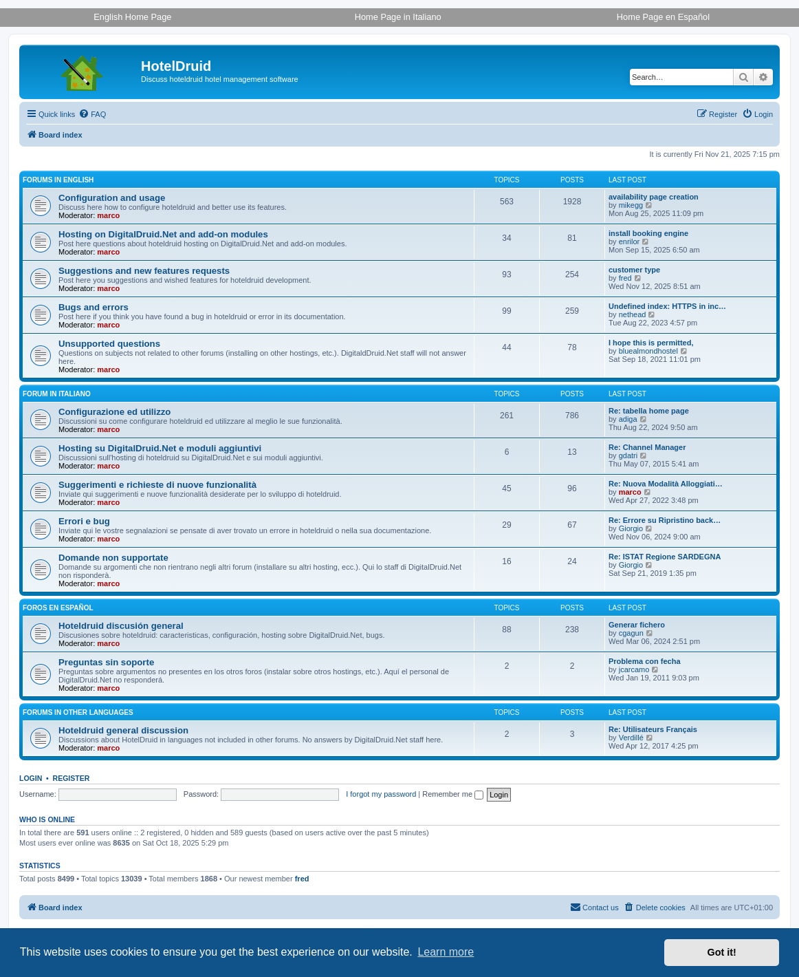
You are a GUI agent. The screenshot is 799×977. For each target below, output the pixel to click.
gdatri (628, 455)
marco (108, 215)
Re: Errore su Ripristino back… (665, 520)
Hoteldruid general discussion (123, 730)
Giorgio (631, 528)
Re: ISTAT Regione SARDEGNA (665, 556)
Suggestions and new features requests (144, 271)
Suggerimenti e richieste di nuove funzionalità (157, 485)
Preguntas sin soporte (106, 662)
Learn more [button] (445, 952)
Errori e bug (84, 521)
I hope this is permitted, (651, 343)
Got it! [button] (722, 952)
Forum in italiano (57, 394)
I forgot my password (381, 794)
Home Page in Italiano (398, 17)
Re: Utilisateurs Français (653, 729)
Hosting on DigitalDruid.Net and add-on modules (163, 234)
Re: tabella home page (649, 411)
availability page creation (654, 197)
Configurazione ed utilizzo (114, 412)
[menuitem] (92, 114)
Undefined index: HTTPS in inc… (667, 306)
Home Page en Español (663, 17)
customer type (634, 270)
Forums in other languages (78, 712)
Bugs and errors (93, 307)
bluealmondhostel (648, 351)
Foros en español (58, 608)
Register (71, 778)
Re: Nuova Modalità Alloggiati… (666, 484)
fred (625, 278)
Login (30, 778)
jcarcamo (634, 669)
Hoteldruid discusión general (121, 626)
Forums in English (58, 180)
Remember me (452, 794)
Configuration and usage (111, 198)
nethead (632, 314)
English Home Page (132, 17)
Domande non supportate (113, 557)
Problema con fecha (645, 661)
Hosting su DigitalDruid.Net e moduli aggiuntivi (159, 448)
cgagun (631, 633)
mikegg (631, 205)
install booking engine (648, 233)
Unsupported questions (109, 344)
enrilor (629, 241)
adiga (628, 419)
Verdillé (631, 737)
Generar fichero (637, 625)
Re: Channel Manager (647, 447)
